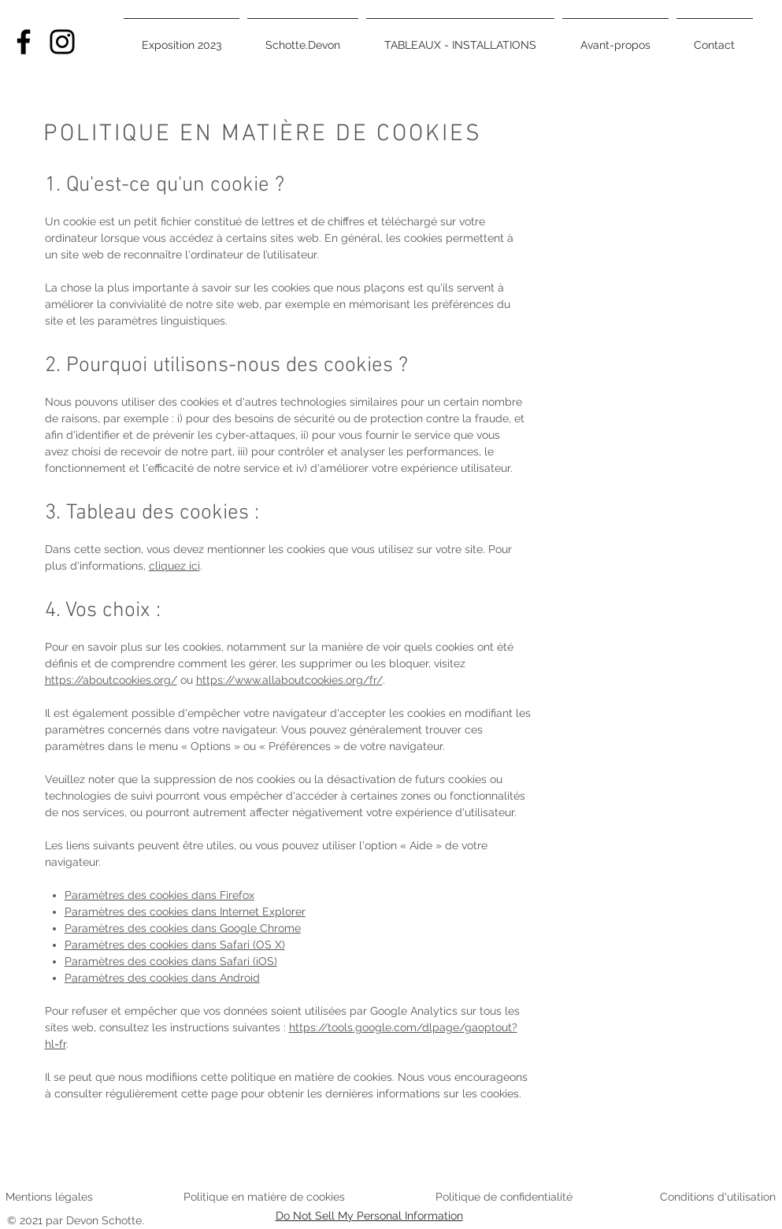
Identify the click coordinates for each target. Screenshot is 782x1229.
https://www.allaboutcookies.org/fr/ (289, 680)
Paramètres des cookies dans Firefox (159, 895)
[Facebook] (23, 41)
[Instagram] (62, 41)
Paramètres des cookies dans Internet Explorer (185, 911)
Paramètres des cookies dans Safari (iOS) (171, 961)
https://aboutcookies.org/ (111, 680)
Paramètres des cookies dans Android (162, 977)
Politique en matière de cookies (265, 1196)
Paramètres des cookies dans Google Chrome (183, 928)
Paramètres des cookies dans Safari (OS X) (175, 944)
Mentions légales (49, 1196)
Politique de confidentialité (504, 1196)
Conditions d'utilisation (718, 1196)
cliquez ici (174, 565)
